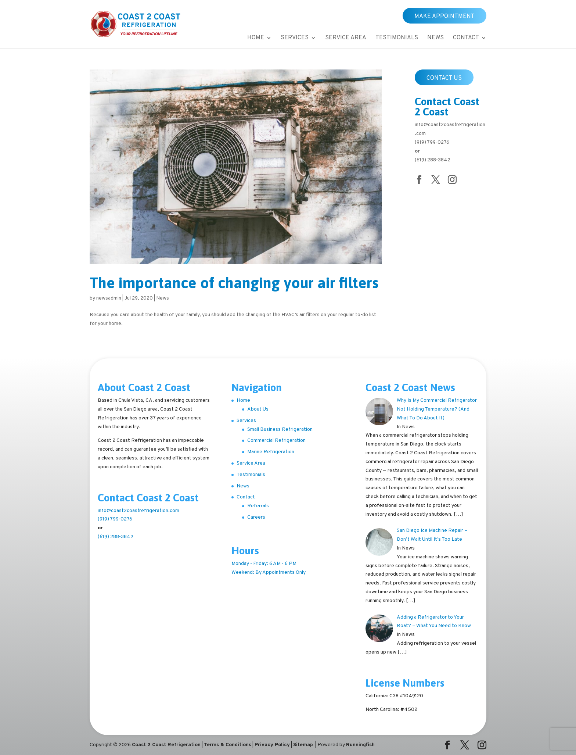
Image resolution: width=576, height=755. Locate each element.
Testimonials (396, 38)
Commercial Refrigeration (276, 440)
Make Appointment (444, 16)
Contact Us (444, 78)
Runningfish (360, 745)
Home (255, 38)
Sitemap (303, 745)
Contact (466, 38)
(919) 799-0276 (432, 142)
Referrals (258, 506)
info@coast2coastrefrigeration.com (138, 511)
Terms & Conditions (227, 745)
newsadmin (108, 298)
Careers (256, 517)
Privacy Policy (272, 745)
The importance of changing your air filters (234, 282)
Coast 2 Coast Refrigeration (166, 745)
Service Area (345, 38)
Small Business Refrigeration (280, 429)
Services (295, 38)
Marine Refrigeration (270, 452)
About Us (258, 409)
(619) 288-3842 (432, 160)
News (435, 38)
